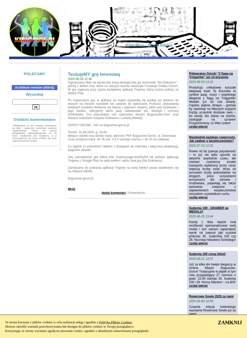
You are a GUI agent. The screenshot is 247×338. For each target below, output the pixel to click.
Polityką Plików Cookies (115, 322)
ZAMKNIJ (230, 322)
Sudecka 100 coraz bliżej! (207, 254)
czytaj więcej (198, 126)
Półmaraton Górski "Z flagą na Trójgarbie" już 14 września (211, 75)
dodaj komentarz (114, 193)
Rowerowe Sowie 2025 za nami (211, 296)
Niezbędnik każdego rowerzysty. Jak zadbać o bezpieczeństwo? (212, 139)
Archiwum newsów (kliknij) (34, 87)
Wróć (71, 189)
